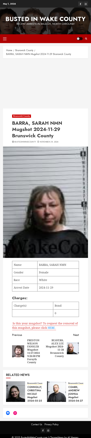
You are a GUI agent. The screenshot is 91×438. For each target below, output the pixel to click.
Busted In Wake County (45, 19)
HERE (51, 327)
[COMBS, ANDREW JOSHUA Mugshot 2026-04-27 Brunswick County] (56, 391)
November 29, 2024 (49, 142)
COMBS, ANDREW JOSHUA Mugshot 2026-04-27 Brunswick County (75, 397)
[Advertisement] (45, 82)
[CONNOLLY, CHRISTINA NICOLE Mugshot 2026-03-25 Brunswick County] (15, 391)
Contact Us (36, 424)
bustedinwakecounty (25, 142)
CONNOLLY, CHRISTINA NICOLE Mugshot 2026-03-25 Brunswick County (34, 397)
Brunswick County (21, 116)
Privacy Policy (51, 424)
